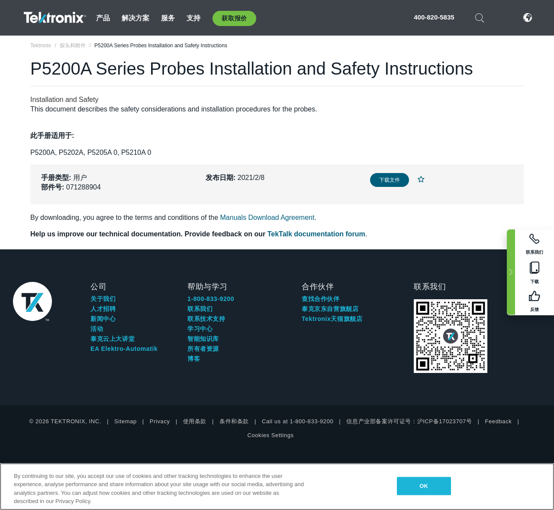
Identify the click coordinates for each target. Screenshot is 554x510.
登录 (501, 17)
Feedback (498, 421)
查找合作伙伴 (321, 298)
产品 (103, 18)
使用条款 (194, 421)
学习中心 (200, 328)
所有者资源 (203, 348)
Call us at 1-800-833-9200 (297, 421)
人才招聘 (103, 308)
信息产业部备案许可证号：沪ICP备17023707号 (409, 421)
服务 (168, 18)
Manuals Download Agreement (267, 217)
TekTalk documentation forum (316, 234)
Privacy (160, 421)
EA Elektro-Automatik (124, 348)
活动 (96, 328)
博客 (193, 358)
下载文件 (389, 180)
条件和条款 (234, 421)
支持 (193, 18)
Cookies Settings (270, 435)
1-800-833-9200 (210, 298)
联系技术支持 (206, 318)
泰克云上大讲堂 (112, 338)
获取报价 (234, 18)
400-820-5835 (434, 17)
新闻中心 (103, 318)
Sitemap (125, 421)
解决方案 (136, 18)
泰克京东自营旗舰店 (330, 308)
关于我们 (103, 298)
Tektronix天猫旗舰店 (332, 318)
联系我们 (200, 308)
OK (423, 486)
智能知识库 (203, 338)
